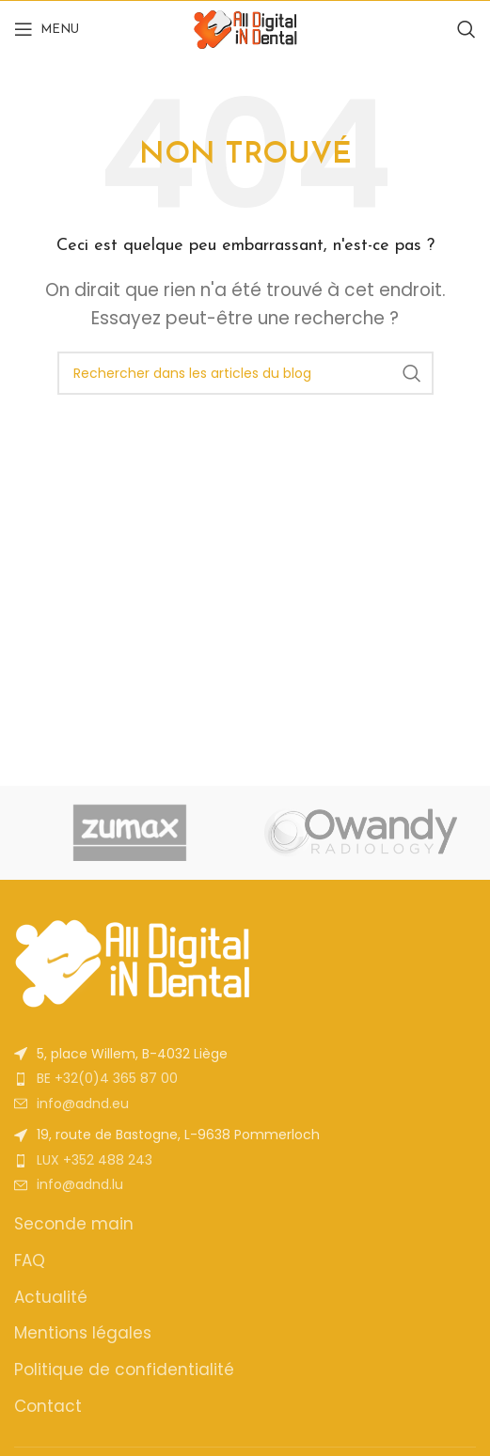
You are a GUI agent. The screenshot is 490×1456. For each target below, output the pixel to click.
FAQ (29, 1261)
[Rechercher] (466, 29)
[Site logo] (245, 28)
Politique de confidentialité (124, 1370)
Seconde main (74, 1224)
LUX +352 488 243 (94, 1160)
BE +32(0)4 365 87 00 (107, 1078)
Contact (48, 1406)
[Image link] (131, 960)
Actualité (50, 1297)
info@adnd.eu (83, 1103)
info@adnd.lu (80, 1184)
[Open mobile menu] (46, 29)
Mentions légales (82, 1333)
